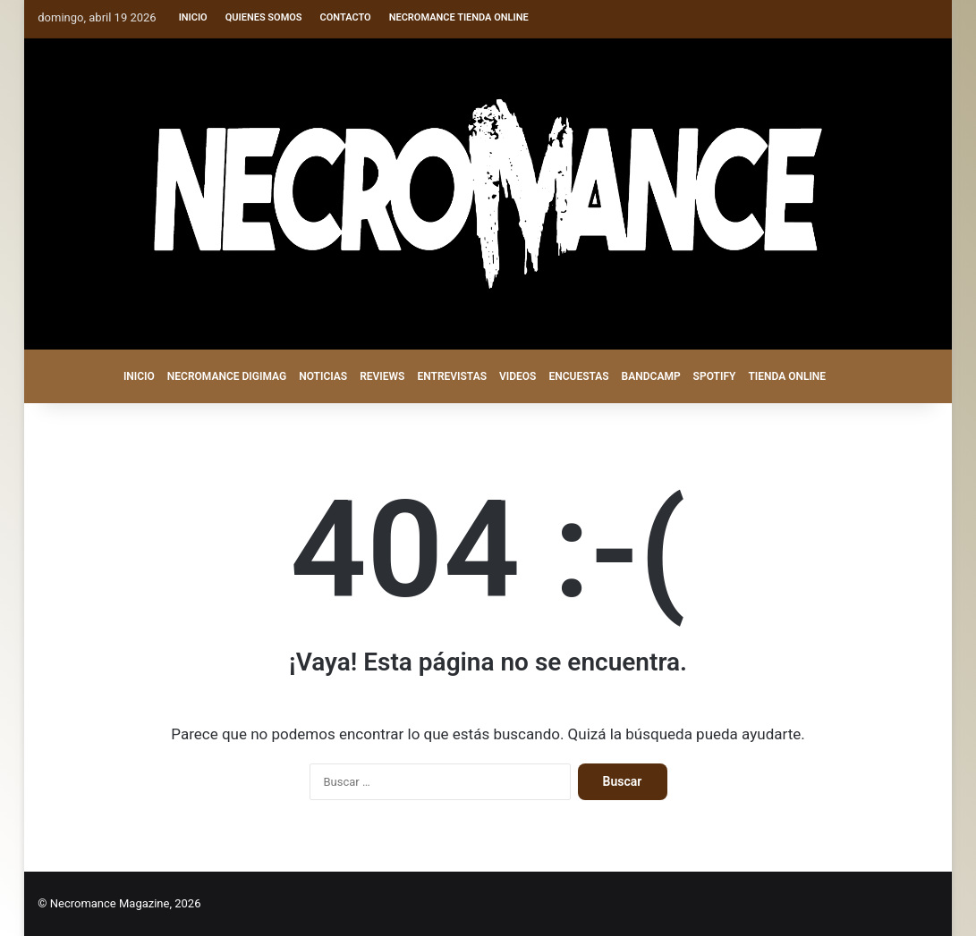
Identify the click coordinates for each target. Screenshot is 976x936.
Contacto (345, 17)
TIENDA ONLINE (787, 376)
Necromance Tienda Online (459, 17)
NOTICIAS (323, 376)
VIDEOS (517, 376)
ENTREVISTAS (452, 376)
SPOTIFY (714, 376)
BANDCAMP (651, 376)
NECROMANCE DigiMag (226, 376)
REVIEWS (382, 376)
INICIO (139, 376)
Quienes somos (263, 17)
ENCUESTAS (578, 376)
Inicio (193, 17)
